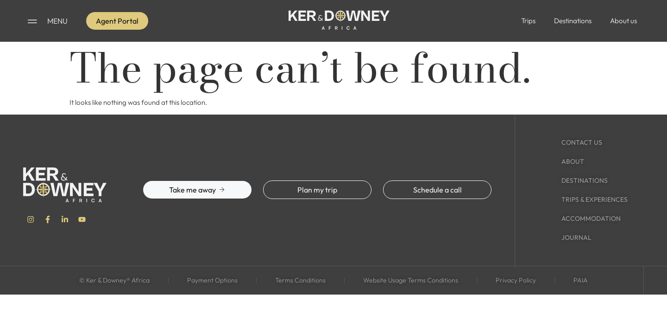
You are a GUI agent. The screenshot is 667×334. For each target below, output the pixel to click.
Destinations (572, 20)
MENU (57, 21)
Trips (528, 20)
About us (623, 20)
